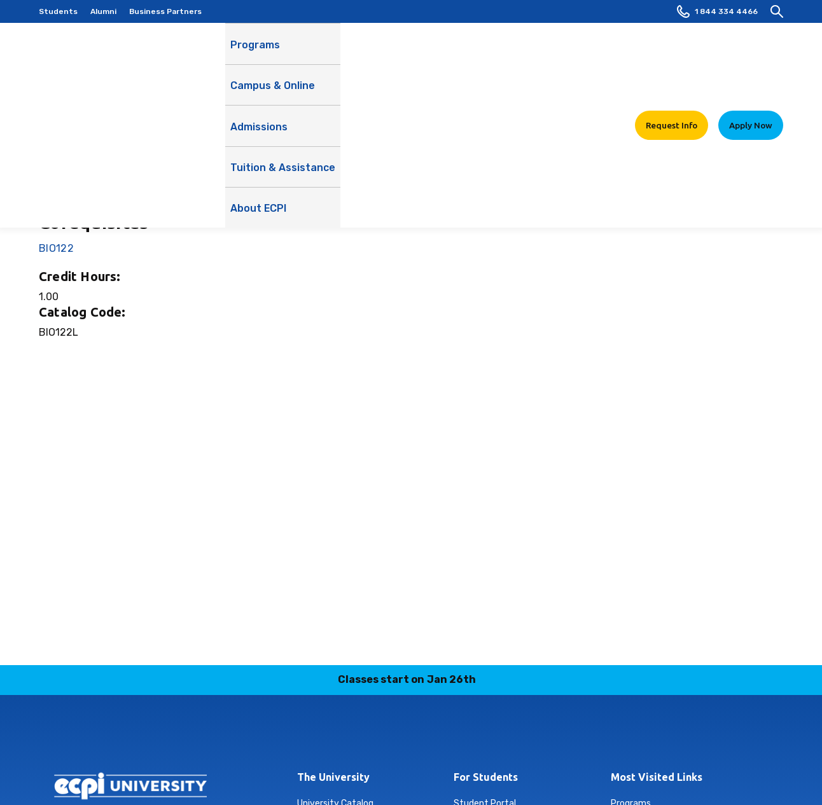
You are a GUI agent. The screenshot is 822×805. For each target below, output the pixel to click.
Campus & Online (331, 58)
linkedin (366, 736)
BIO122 (56, 248)
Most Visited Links (656, 777)
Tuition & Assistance (503, 58)
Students (58, 11)
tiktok (396, 736)
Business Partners (165, 11)
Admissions (412, 51)
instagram (336, 736)
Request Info (671, 50)
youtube (456, 736)
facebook (486, 736)
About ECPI (592, 58)
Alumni (103, 11)
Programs (255, 51)
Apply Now (750, 50)
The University (333, 777)
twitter (426, 736)
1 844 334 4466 (717, 11)
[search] (776, 11)
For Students (486, 777)
